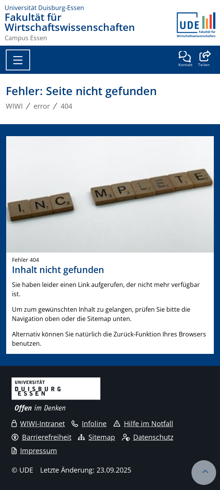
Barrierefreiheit (41, 437)
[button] (203, 59)
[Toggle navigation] (18, 60)
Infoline (89, 423)
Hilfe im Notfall (143, 423)
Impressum (34, 450)
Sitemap (96, 437)
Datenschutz (147, 437)
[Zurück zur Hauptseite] (196, 26)
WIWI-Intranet (38, 423)
